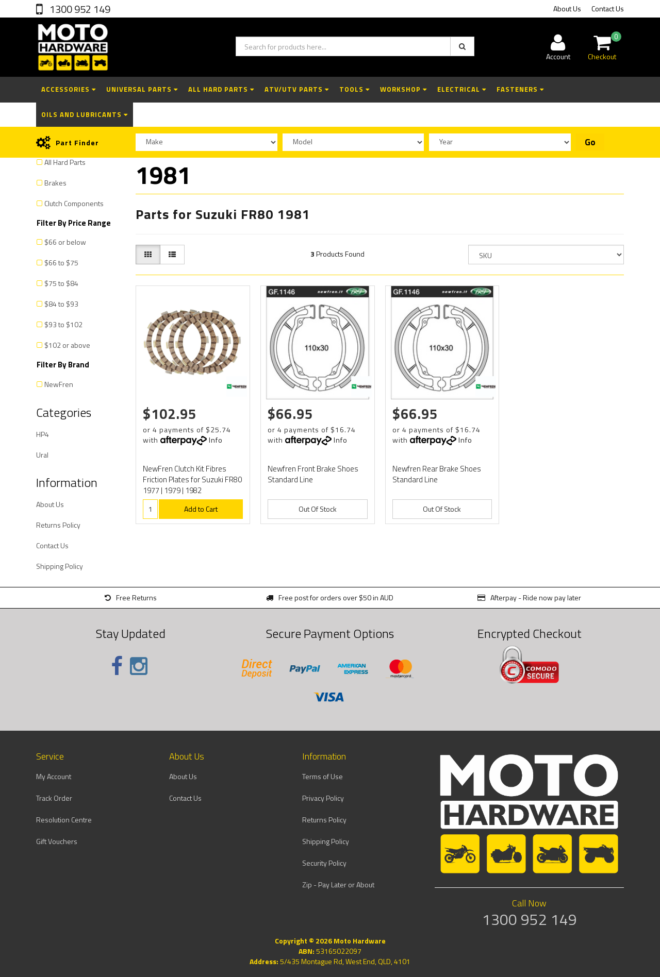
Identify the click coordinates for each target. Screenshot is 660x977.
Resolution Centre (64, 819)
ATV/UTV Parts (297, 89)
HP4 (42, 434)
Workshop (403, 89)
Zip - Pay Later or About (338, 884)
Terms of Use (322, 776)
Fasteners (520, 89)
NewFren (58, 384)
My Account (53, 776)
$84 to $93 (61, 303)
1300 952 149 (78, 9)
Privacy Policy (323, 798)
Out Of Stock (318, 508)
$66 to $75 (61, 262)
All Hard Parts (221, 89)
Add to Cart (201, 508)
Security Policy (324, 862)
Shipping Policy (59, 566)
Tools (354, 89)
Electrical (461, 89)
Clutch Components (74, 203)
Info (216, 439)
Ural (42, 454)
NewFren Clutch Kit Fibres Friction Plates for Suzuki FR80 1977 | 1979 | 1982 (192, 479)
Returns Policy (58, 524)
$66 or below (65, 242)
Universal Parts (142, 89)
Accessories (68, 89)
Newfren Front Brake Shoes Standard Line (313, 474)
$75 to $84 (61, 283)
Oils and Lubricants (84, 114)
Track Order (54, 798)
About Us (567, 8)
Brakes (55, 182)
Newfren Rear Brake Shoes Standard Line (436, 474)
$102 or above (67, 345)
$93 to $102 (63, 324)
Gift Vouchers (56, 841)
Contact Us (607, 8)
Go (590, 142)
